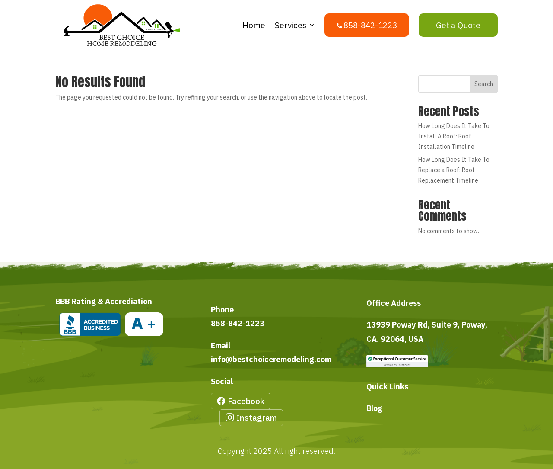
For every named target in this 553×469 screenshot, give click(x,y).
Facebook (246, 401)
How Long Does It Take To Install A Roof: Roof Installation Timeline (453, 136)
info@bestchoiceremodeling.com (271, 359)
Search (483, 84)
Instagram (256, 417)
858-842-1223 (237, 323)
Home (253, 25)
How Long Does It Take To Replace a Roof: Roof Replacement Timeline (453, 170)
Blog (374, 408)
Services (290, 25)
